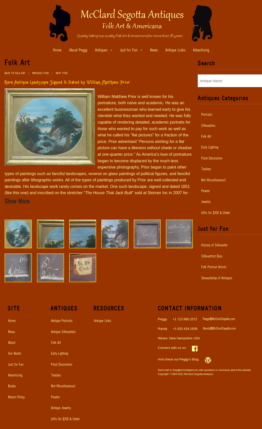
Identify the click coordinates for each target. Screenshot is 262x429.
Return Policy (16, 397)
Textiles (56, 375)
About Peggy (78, 50)
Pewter (55, 397)
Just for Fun (128, 50)
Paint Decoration (61, 364)
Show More (17, 202)
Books (12, 386)
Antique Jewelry (61, 408)
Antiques (101, 50)
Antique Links (175, 50)
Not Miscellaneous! (63, 386)
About (11, 343)
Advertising (201, 50)
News (154, 50)
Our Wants (14, 353)
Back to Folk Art (15, 73)
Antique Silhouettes (63, 332)
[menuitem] (24, 321)
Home (57, 50)
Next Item (62, 73)
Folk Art (56, 343)
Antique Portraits (62, 321)
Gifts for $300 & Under (65, 419)
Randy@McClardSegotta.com (219, 328)
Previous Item (40, 73)
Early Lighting (59, 353)
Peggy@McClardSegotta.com (219, 319)
